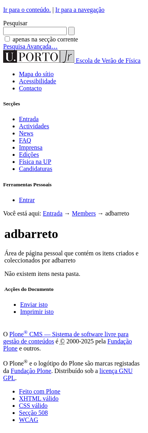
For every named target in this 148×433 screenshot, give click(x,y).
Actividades (34, 126)
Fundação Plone (31, 370)
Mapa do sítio (36, 74)
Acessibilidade (37, 81)
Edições (29, 154)
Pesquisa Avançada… (30, 46)
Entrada (29, 119)
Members (84, 213)
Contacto (30, 88)
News (26, 133)
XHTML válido (38, 398)
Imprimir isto (37, 311)
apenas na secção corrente (45, 39)
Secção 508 (33, 412)
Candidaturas (35, 168)
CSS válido (33, 405)
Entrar (27, 200)
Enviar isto (34, 304)
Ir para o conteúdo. (27, 9)
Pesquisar (15, 23)
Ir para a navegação (80, 9)
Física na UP (35, 161)
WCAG (28, 419)
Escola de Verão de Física (108, 60)
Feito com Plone (39, 391)
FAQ (25, 140)
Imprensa (31, 147)
